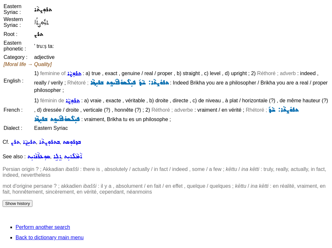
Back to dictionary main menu (50, 237)
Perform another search (43, 227)
